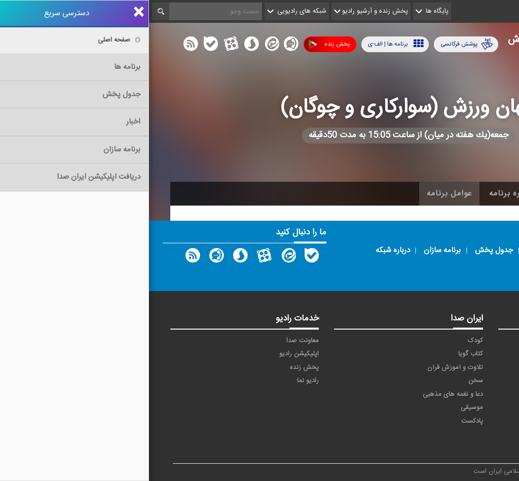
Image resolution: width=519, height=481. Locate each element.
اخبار (448, 193)
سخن (326, 380)
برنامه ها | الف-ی (247, 43)
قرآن (481, 394)
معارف (380, 394)
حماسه (429, 340)
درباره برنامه (362, 193)
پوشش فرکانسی (317, 44)
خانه (482, 193)
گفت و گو (425, 394)
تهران (430, 367)
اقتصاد (479, 353)
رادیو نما (159, 380)
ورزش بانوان (381, 412)
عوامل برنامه (300, 193)
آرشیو (412, 193)
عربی (481, 430)
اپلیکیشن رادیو (150, 353)
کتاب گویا (321, 353)
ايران (431, 353)
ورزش (430, 407)
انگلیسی (477, 444)
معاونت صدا (153, 340)
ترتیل (480, 367)
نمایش (478, 407)
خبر (483, 340)
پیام (383, 353)
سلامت (478, 380)
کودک (326, 340)
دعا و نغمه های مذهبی (304, 394)
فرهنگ (378, 380)
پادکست (323, 421)
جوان (381, 367)
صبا (433, 380)
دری (382, 430)
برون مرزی (423, 430)
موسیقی (323, 407)
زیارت (430, 444)
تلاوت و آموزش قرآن (306, 367)
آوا (385, 340)
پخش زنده (180, 44)
